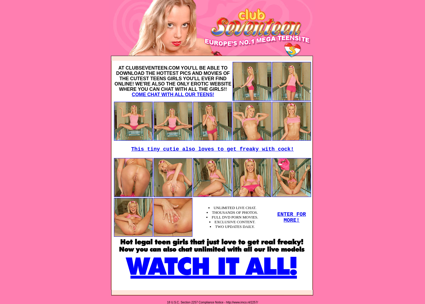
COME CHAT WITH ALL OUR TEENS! (173, 94)
